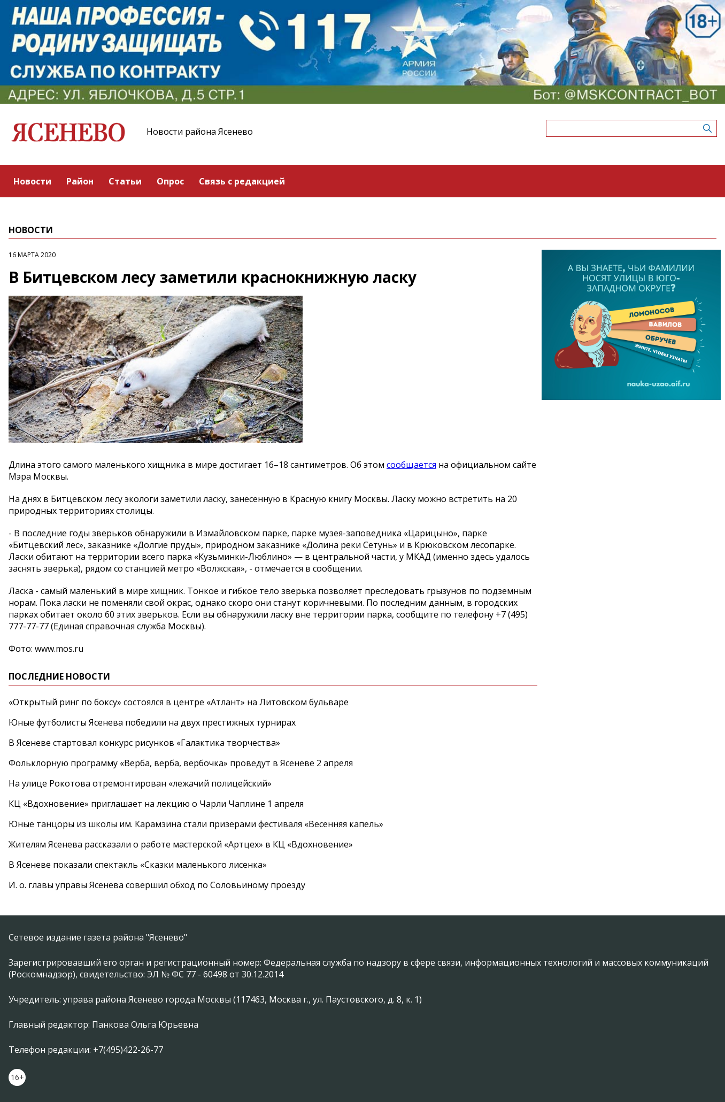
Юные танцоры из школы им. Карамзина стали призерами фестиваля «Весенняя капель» (196, 824)
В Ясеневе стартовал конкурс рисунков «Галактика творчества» (144, 743)
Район (80, 181)
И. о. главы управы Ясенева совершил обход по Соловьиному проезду (157, 885)
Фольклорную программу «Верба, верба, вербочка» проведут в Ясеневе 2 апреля (181, 763)
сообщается (411, 465)
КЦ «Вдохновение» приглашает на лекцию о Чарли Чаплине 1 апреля (156, 804)
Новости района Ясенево (199, 131)
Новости (32, 181)
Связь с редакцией (242, 181)
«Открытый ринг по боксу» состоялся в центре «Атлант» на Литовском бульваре (179, 702)
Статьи (125, 181)
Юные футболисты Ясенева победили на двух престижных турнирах (152, 722)
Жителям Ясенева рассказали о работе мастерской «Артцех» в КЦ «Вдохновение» (181, 844)
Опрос (170, 181)
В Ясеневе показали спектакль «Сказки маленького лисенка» (138, 864)
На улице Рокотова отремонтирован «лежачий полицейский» (140, 783)
